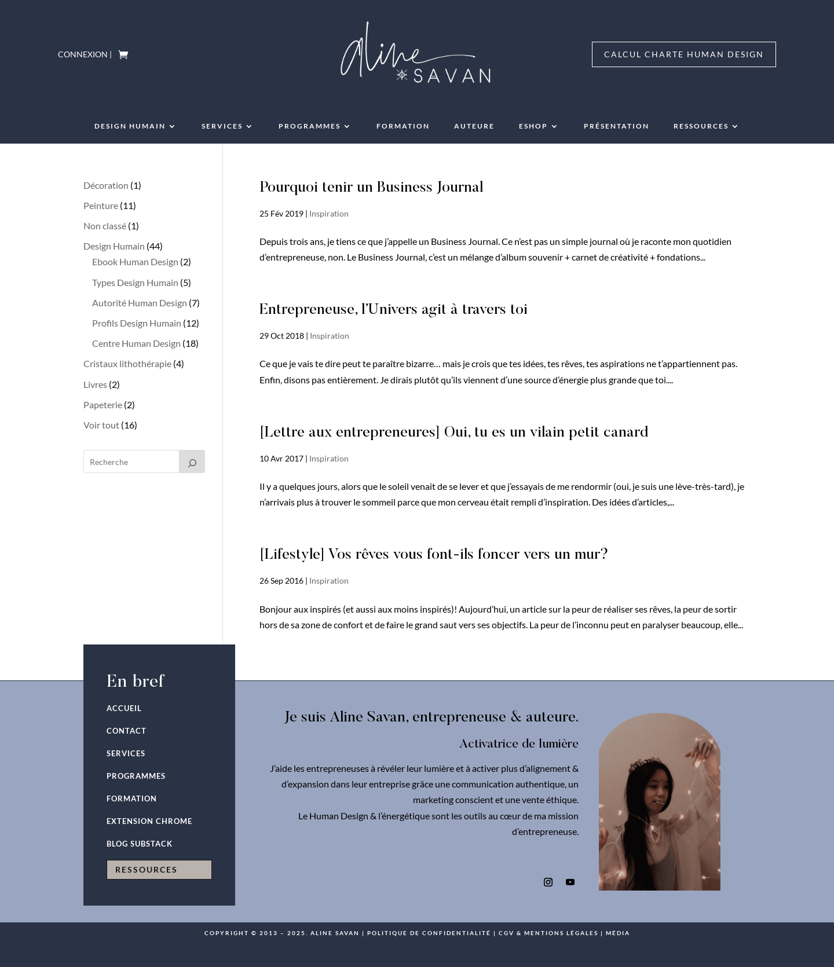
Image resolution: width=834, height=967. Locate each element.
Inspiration (329, 213)
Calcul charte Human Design (684, 54)
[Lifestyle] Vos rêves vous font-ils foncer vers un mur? (434, 555)
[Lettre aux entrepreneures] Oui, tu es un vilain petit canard (453, 433)
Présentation (616, 126)
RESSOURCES (701, 126)
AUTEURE (474, 126)
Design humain (130, 126)
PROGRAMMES (310, 126)
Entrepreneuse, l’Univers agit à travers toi (393, 310)
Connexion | (85, 54)
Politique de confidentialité (429, 932)
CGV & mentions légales (548, 932)
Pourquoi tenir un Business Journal (371, 188)
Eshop (533, 126)
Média (618, 932)
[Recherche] (192, 461)
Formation (403, 126)
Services (222, 126)
